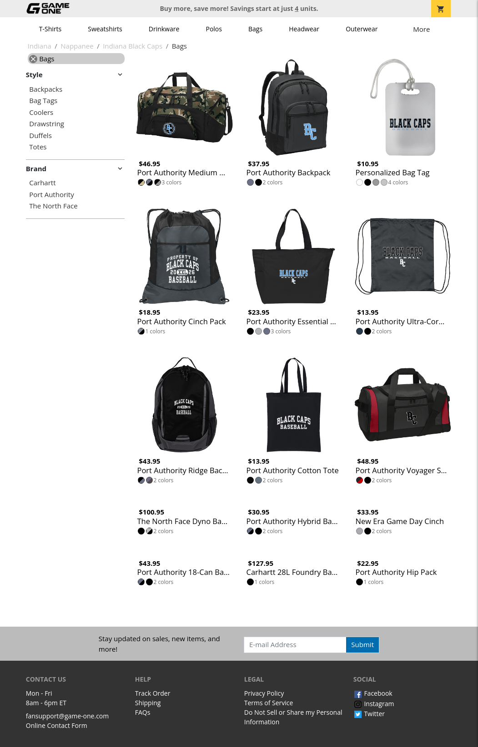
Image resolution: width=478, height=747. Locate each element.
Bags (255, 29)
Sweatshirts (105, 29)
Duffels (40, 135)
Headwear (304, 29)
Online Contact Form (56, 725)
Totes (37, 147)
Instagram (373, 703)
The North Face (53, 206)
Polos (213, 29)
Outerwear (361, 29)
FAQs (143, 712)
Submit (362, 644)
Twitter (369, 713)
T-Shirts (50, 29)
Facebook (372, 693)
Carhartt (42, 183)
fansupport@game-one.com (67, 716)
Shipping (148, 702)
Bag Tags (43, 100)
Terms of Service (268, 702)
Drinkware (164, 29)
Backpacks (45, 89)
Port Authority (51, 194)
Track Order (153, 693)
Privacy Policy (264, 693)
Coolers (41, 112)
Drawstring (46, 124)
